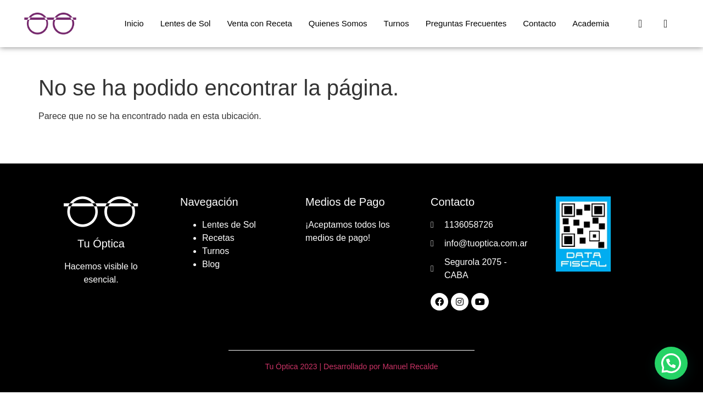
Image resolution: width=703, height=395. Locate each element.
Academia (590, 23)
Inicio (134, 23)
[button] (671, 363)
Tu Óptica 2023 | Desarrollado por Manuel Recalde (351, 366)
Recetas (218, 237)
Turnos (396, 23)
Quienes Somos (338, 23)
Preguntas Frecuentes (466, 23)
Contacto (539, 23)
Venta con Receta (259, 23)
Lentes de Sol (185, 23)
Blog (211, 264)
